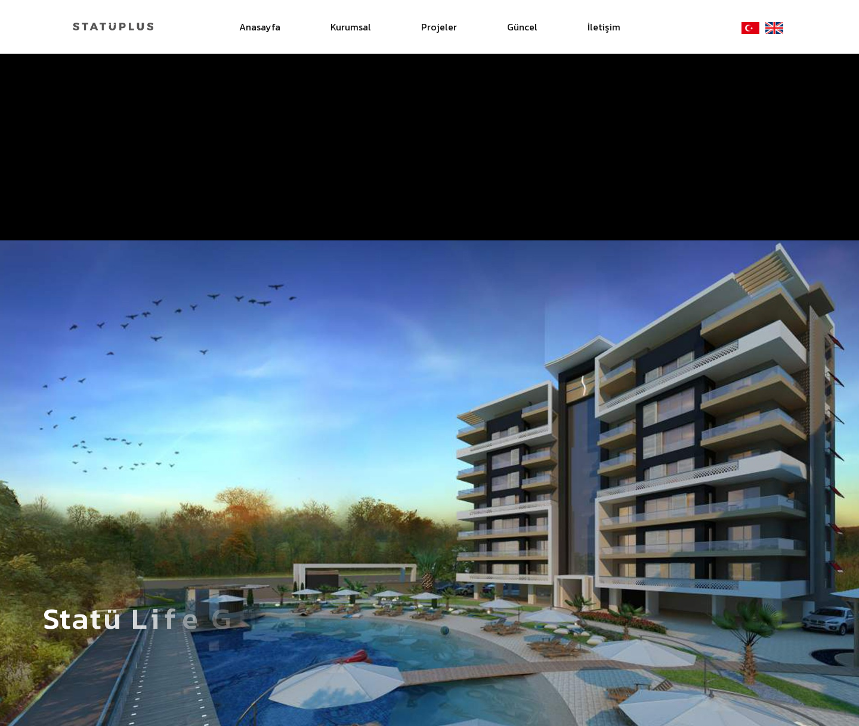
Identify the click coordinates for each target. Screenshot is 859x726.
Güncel (522, 27)
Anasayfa (259, 27)
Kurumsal (350, 27)
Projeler (439, 27)
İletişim (604, 27)
